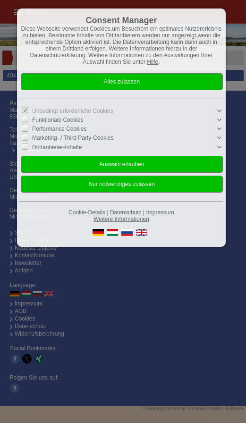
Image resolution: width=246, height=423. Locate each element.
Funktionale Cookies (58, 120)
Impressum (160, 212)
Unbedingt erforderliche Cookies (72, 111)
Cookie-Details (86, 212)
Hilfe (152, 62)
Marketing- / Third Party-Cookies (73, 138)
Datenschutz (126, 212)
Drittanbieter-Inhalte (57, 147)
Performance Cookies (59, 129)
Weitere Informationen (121, 219)
